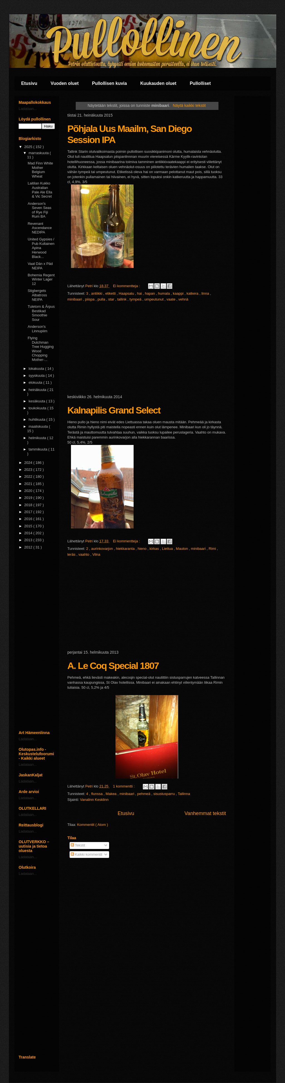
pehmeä (144, 794)
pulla (101, 299)
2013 (28, 540)
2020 (28, 491)
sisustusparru (164, 794)
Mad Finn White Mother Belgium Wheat (40, 169)
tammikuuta (38, 449)
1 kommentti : (124, 786)
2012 (28, 547)
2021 (28, 484)
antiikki (97, 293)
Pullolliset (200, 83)
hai (140, 293)
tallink (122, 299)
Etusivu (29, 83)
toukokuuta (38, 408)
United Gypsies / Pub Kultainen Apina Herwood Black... (41, 248)
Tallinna (184, 794)
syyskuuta (37, 375)
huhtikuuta (37, 419)
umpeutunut (154, 299)
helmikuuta (38, 438)
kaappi (179, 293)
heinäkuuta (38, 390)
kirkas (154, 549)
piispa (90, 299)
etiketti (111, 293)
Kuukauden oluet (158, 83)
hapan (150, 293)
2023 (28, 469)
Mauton (182, 549)
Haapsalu (127, 293)
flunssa (97, 794)
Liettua (168, 549)
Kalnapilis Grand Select (113, 410)
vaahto (84, 554)
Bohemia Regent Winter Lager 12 (41, 279)
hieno (142, 549)
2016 (28, 519)
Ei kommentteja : (127, 286)
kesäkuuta (37, 401)
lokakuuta (37, 368)
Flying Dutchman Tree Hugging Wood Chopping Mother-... (40, 349)
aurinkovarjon (102, 549)
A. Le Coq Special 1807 (113, 665)
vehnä (183, 299)
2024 (28, 463)
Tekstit (78, 845)
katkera (192, 293)
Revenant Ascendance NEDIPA (40, 227)
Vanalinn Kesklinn (94, 800)
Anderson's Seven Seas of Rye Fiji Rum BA (39, 210)
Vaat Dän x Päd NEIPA (40, 266)
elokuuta (36, 382)
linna (206, 293)
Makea (112, 794)
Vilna (96, 554)
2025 (28, 147)
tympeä (135, 299)
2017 (28, 512)
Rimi (213, 549)
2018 (28, 505)
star (111, 299)
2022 (28, 476)
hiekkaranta (126, 549)
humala (164, 293)
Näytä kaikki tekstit (189, 105)
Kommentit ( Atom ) (92, 825)
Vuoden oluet (65, 83)
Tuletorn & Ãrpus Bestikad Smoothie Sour (41, 313)
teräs (72, 554)
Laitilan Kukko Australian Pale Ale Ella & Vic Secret (40, 189)
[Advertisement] (146, 348)
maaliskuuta (39, 426)
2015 (28, 526)
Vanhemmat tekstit (205, 813)
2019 (28, 498)
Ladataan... (28, 109)
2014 (28, 533)
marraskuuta (39, 153)
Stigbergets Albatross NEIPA (37, 295)
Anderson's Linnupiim (37, 328)
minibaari (75, 299)
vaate (171, 299)
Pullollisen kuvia (109, 83)
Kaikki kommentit (86, 854)
